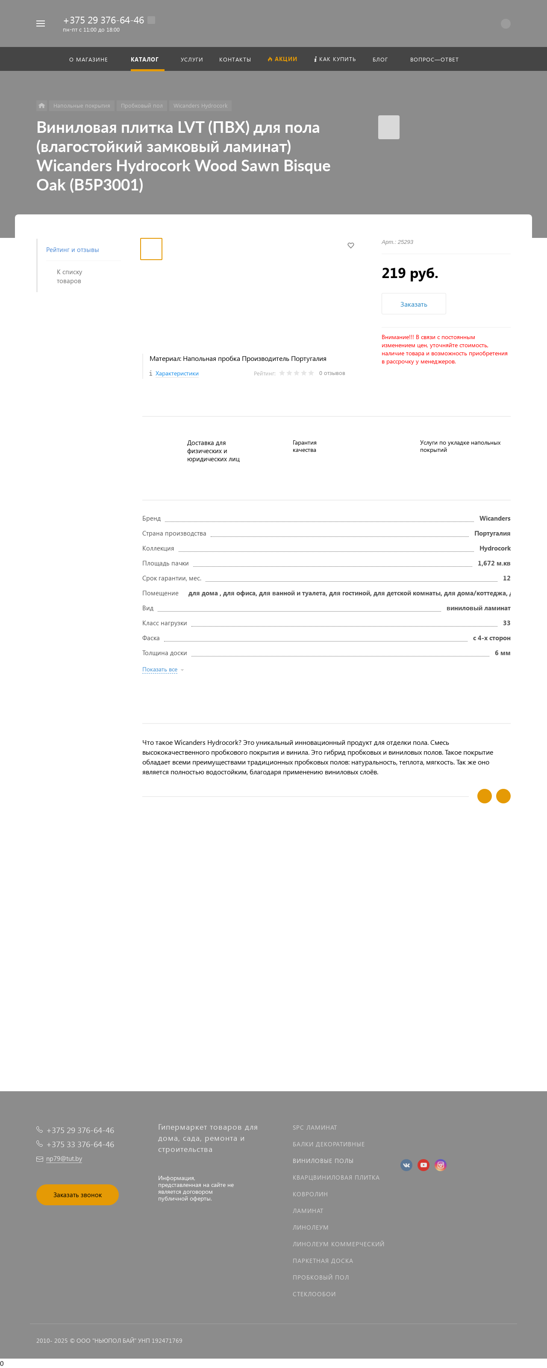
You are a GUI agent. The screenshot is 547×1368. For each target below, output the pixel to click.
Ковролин (310, 1194)
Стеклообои (314, 1294)
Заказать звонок (77, 1194)
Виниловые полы (323, 1161)
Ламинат (308, 1211)
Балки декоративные (329, 1144)
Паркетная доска (323, 1261)
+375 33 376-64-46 (80, 1144)
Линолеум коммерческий (339, 1244)
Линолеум (311, 1227)
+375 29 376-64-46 (103, 19)
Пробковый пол (321, 1277)
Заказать (413, 303)
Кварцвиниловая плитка (336, 1177)
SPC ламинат (315, 1127)
